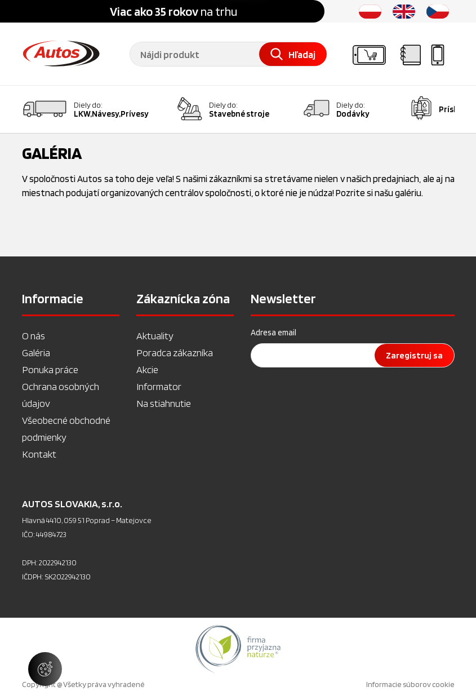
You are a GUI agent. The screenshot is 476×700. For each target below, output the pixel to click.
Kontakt (39, 454)
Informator (158, 386)
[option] (238, 649)
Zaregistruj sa (414, 355)
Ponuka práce (50, 369)
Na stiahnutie (163, 403)
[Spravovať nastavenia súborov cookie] (45, 669)
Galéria (36, 352)
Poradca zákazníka (174, 352)
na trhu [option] (173, 11)
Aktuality (155, 336)
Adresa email (273, 332)
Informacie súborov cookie (410, 684)
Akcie (147, 369)
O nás (33, 336)
